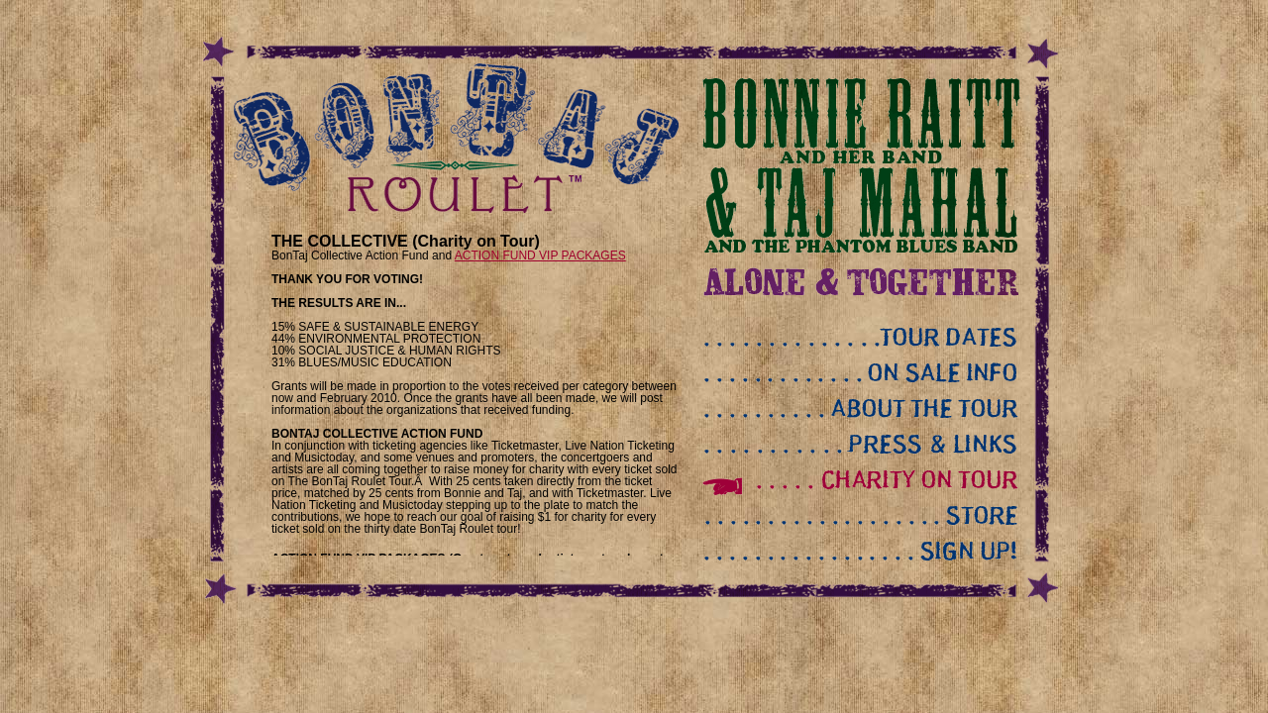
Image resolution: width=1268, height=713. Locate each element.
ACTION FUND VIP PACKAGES (540, 255)
